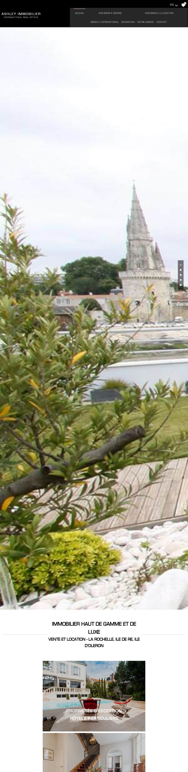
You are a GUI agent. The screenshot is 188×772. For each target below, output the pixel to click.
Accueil (66, 12)
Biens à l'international (148, 12)
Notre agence (113, 20)
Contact (129, 20)
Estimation (171, 12)
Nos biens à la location (117, 12)
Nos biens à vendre (87, 12)
